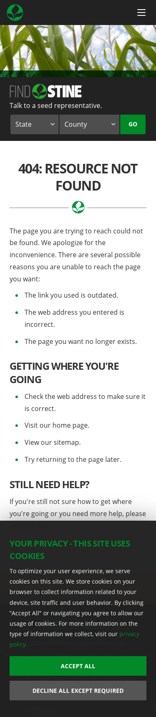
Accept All (78, 666)
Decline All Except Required (78, 690)
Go (133, 124)
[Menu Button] (141, 12)
